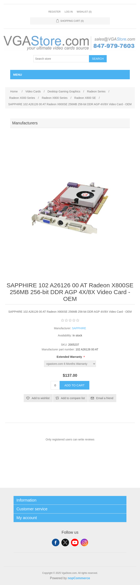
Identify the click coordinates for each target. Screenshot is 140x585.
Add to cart (74, 385)
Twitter (65, 542)
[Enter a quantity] (55, 385)
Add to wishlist (40, 398)
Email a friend (104, 398)
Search (98, 58)
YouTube (75, 542)
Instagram (84, 542)
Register (54, 11)
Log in (69, 11)
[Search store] (61, 58)
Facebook (55, 542)
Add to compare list (73, 398)
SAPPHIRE (79, 328)
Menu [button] (17, 74)
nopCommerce (79, 578)
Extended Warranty (70, 357)
